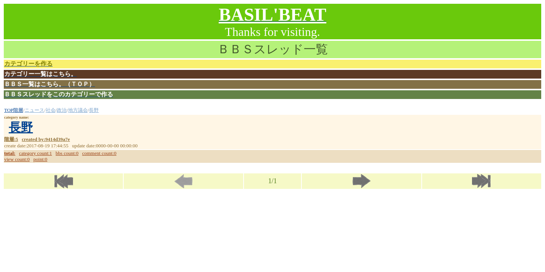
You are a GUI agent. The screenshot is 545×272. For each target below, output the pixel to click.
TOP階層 (13, 110)
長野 (94, 110)
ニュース (34, 110)
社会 (51, 110)
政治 (62, 110)
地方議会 (78, 110)
